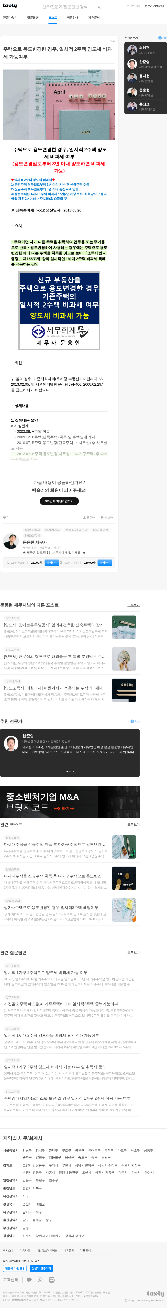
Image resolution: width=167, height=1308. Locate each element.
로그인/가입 (134, 5)
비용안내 (72, 17)
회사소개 (8, 1250)
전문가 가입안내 (154, 5)
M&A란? (62, 1300)
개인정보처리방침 (46, 1250)
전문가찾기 (10, 17)
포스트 (52, 17)
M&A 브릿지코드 (48, 1300)
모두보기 (133, 605)
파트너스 (33, 1300)
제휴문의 (94, 17)
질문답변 (33, 17)
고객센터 (10, 1280)
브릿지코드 (74, 1300)
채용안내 (85, 1250)
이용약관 (25, 1250)
